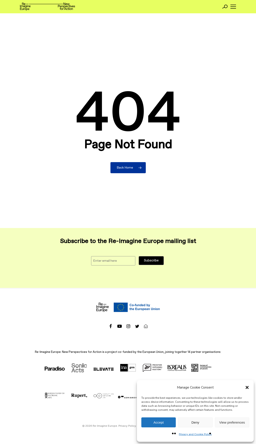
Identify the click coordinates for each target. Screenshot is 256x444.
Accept (159, 422)
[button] (247, 387)
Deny (195, 422)
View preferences (232, 422)
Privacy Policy (127, 426)
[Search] (225, 6)
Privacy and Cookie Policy (195, 434)
